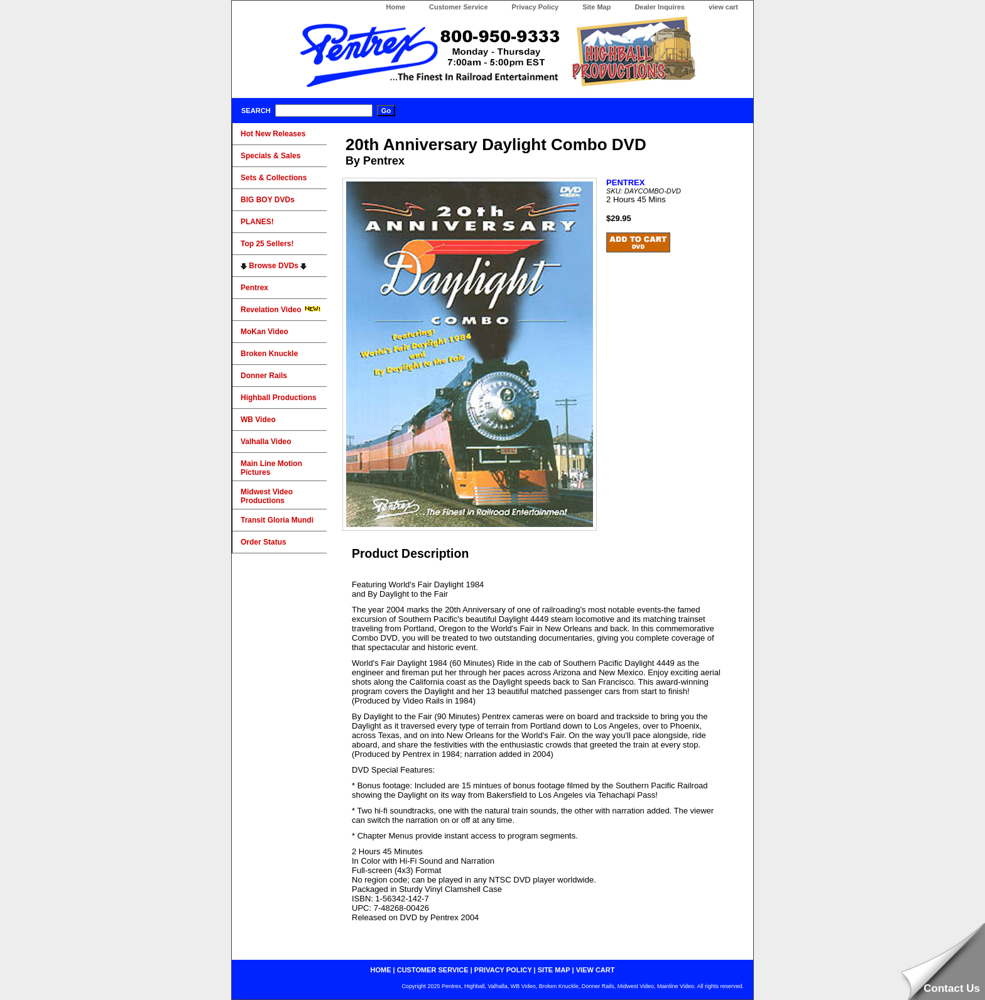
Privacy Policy (535, 7)
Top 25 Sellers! (267, 243)
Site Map (596, 7)
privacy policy (503, 970)
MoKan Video (264, 331)
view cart (723, 7)
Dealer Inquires (659, 7)
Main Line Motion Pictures (271, 468)
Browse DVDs (274, 265)
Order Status (263, 542)
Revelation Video (281, 309)
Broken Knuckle (269, 353)
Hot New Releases (273, 133)
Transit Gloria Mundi (277, 520)
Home (395, 7)
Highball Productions (279, 397)
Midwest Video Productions (267, 496)
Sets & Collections (274, 177)
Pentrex (254, 287)
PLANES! (257, 221)
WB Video (258, 419)
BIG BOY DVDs (268, 199)
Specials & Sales (270, 155)
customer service (433, 970)
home (381, 970)
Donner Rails (264, 375)
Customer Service (458, 7)
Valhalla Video (266, 441)
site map (554, 970)
